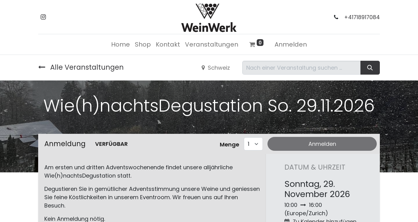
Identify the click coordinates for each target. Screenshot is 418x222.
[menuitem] (120, 44)
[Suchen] (370, 68)
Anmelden (291, 44)
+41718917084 (362, 17)
